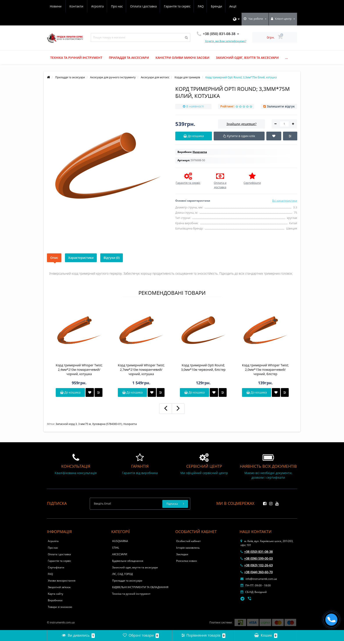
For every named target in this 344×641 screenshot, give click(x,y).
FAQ (162, 6)
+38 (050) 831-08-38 (256, 552)
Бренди (178, 6)
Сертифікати (56, 567)
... (286, 58)
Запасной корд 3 (66, 424)
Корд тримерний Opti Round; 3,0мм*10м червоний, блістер (203, 367)
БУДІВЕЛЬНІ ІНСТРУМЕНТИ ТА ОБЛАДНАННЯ (140, 587)
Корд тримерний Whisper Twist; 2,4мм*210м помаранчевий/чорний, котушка (79, 369)
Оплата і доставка (103, 6)
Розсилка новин (186, 561)
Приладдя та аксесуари (129, 58)
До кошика (70, 392)
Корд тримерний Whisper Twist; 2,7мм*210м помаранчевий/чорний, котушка (141, 369)
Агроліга (56, 6)
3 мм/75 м (84, 424)
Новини (213, 6)
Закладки (182, 554)
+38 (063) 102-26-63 (256, 565)
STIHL (115, 548)
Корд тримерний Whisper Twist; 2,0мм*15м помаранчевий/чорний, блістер (265, 369)
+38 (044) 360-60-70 (256, 572)
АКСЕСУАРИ (119, 554)
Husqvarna (130, 424)
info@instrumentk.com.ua (258, 579)
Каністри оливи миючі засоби (182, 58)
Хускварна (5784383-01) (107, 424)
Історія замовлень (188, 548)
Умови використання (61, 580)
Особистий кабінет (188, 541)
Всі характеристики (284, 200)
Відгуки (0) (112, 258)
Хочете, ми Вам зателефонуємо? (225, 41)
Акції (195, 6)
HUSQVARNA (120, 541)
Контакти (233, 6)
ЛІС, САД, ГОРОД (122, 574)
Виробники (55, 600)
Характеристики (80, 258)
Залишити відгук (281, 106)
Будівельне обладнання (127, 561)
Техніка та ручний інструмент (76, 58)
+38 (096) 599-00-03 (256, 558)
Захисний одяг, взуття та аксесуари (247, 58)
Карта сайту (55, 594)
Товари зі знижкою (60, 607)
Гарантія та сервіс (138, 6)
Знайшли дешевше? (241, 124)
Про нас (76, 6)
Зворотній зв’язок (59, 587)
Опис (54, 258)
